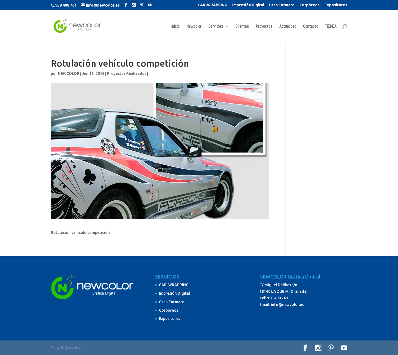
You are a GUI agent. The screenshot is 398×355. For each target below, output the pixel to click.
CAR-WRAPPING (212, 5)
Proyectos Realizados (126, 73)
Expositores (335, 5)
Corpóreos (309, 5)
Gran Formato (282, 5)
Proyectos (264, 26)
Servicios (215, 26)
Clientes (242, 26)
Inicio (175, 26)
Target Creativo (66, 347)
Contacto (310, 26)
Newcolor (193, 26)
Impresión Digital (248, 5)
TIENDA (330, 26)
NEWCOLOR (68, 73)
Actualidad (287, 26)
